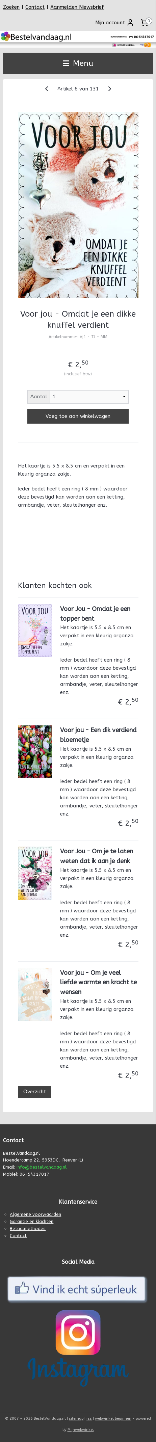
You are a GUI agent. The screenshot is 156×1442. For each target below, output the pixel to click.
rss (89, 1418)
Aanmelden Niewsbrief (77, 7)
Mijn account (114, 23)
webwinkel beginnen (113, 1418)
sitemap (76, 1418)
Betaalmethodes (28, 1228)
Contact (35, 7)
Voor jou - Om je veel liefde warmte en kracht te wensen (98, 982)
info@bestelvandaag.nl (42, 1167)
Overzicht (34, 1092)
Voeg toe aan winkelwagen (78, 416)
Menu (78, 63)
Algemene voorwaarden (35, 1214)
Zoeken (11, 7)
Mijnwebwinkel (81, 1429)
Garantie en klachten (31, 1221)
